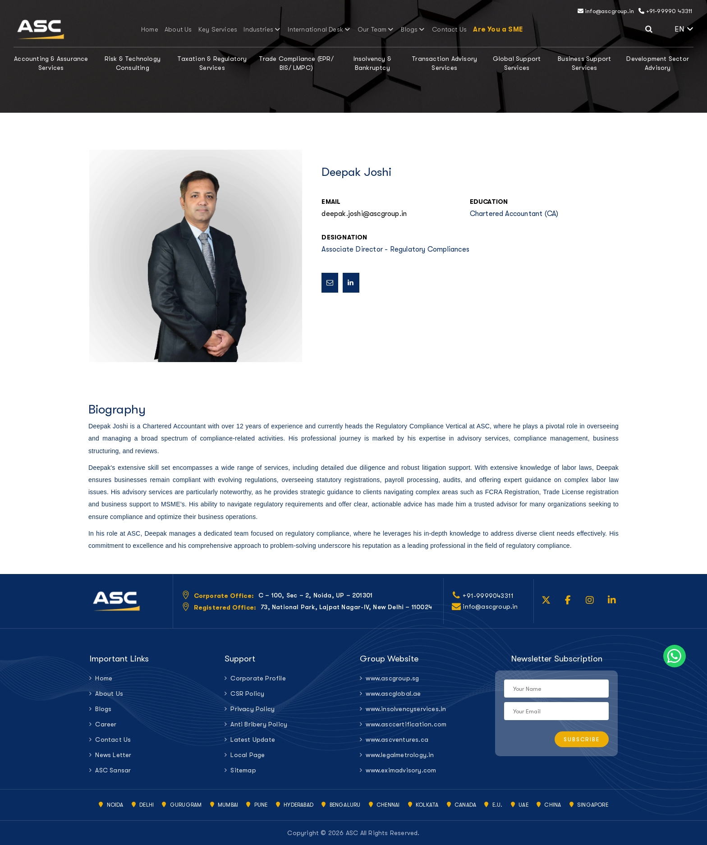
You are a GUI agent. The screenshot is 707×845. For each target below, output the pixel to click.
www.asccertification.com (406, 724)
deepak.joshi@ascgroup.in (364, 214)
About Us (190, 29)
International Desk (318, 29)
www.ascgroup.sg (392, 678)
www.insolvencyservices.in (406, 708)
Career (105, 724)
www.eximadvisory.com (401, 770)
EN (684, 29)
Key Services (225, 29)
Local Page (247, 754)
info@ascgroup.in (606, 11)
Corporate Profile (257, 678)
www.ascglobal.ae (393, 693)
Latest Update (252, 739)
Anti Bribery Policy (258, 724)
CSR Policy (247, 693)
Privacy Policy (252, 708)
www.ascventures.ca (397, 739)
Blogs (405, 29)
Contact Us (438, 29)
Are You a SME (484, 29)
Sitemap (243, 770)
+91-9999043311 (488, 595)
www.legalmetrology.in (400, 754)
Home (163, 29)
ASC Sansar (113, 770)
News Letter (113, 754)
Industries (266, 29)
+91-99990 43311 (665, 11)
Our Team (370, 29)
